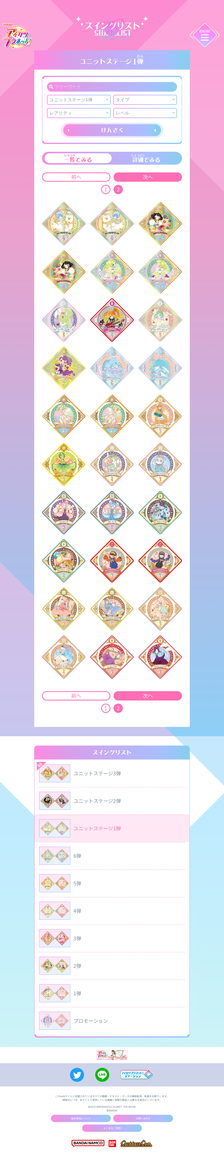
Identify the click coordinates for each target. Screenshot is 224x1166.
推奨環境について (81, 1118)
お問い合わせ (143, 1118)
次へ (148, 176)
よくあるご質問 (112, 1128)
